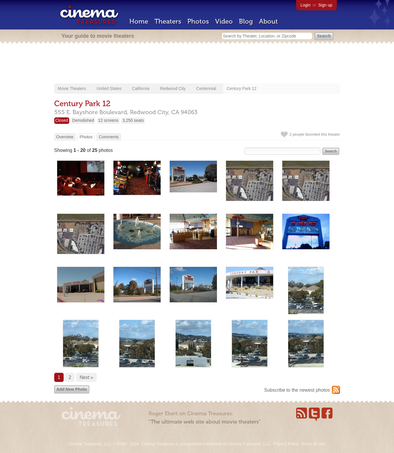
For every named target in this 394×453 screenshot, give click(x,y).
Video (224, 21)
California (140, 88)
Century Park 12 (241, 88)
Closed (61, 120)
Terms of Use (313, 443)
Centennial (206, 88)
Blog (246, 21)
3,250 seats (133, 120)
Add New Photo (72, 389)
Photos (198, 21)
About (268, 21)
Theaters (167, 21)
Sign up (325, 5)
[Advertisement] (197, 64)
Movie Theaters (72, 88)
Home (138, 21)
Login (306, 5)
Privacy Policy (286, 443)
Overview (64, 136)
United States (109, 88)
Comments (109, 136)
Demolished (83, 120)
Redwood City (173, 88)
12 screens (108, 120)
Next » (86, 377)
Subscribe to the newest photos (297, 390)
